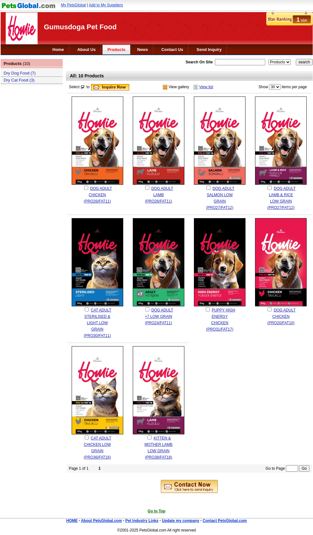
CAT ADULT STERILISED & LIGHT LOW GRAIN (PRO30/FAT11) (97, 323)
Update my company (180, 520)
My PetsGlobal (73, 5)
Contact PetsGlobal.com (225, 520)
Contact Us (172, 49)
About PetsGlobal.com (101, 520)
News (142, 49)
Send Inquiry (209, 49)
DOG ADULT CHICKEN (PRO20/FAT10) (281, 316)
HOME (72, 520)
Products (116, 49)
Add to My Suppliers (106, 5)
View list (206, 87)
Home (58, 49)
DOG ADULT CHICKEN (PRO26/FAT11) (98, 194)
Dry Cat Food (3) (19, 80)
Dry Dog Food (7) (20, 73)
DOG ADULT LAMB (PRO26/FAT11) (159, 194)
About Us (86, 49)
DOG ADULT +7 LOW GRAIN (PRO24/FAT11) (159, 316)
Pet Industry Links (142, 520)
